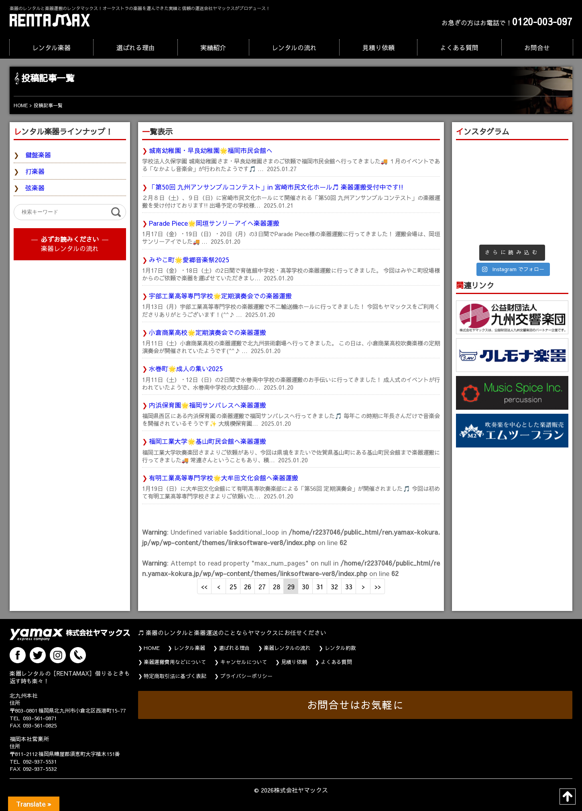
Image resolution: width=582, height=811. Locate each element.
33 (348, 586)
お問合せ (537, 47)
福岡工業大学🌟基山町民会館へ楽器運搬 (207, 441)
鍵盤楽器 (38, 154)
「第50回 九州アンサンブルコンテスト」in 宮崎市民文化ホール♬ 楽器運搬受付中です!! (276, 186)
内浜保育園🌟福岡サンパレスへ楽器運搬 (207, 404)
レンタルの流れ (294, 47)
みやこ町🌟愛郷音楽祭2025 (189, 259)
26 (247, 586)
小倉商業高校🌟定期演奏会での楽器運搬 (207, 332)
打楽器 (35, 171)
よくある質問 (459, 47)
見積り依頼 (378, 47)
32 (334, 586)
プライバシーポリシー (246, 676)
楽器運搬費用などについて (175, 662)
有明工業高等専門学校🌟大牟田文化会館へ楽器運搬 (223, 477)
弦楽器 (35, 187)
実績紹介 (213, 47)
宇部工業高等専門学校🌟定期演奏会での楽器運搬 (220, 295)
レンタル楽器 (51, 47)
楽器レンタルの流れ (70, 248)
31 (320, 586)
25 (233, 586)
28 (276, 586)
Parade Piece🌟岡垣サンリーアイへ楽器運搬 (214, 223)
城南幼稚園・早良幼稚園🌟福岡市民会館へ (211, 150)
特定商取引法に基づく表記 (175, 676)
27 (262, 586)
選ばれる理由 (135, 47)
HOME (152, 648)
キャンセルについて (243, 662)
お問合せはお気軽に (355, 705)
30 (305, 586)
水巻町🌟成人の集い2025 (186, 368)
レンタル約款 (340, 648)
